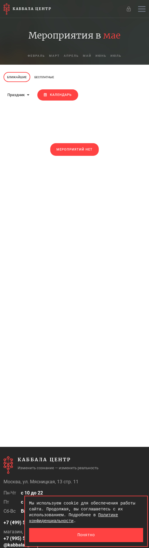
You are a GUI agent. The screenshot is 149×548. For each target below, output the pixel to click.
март (54, 55)
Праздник (18, 95)
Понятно (86, 535)
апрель (71, 55)
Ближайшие (17, 77)
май (87, 55)
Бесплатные (44, 77)
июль (116, 55)
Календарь (58, 95)
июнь (101, 55)
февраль (36, 55)
